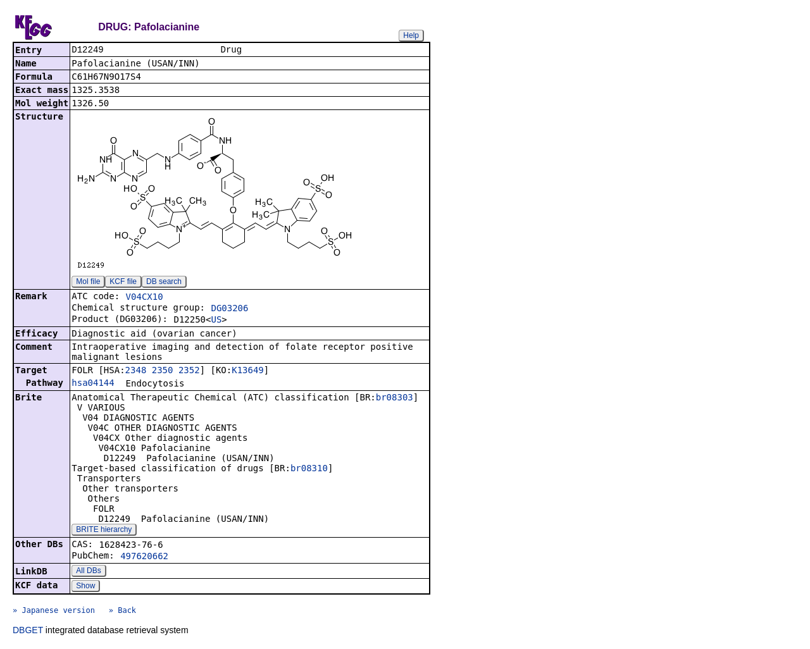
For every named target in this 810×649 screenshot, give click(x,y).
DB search (164, 282)
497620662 (144, 557)
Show (85, 587)
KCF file (123, 282)
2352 (189, 371)
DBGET (28, 631)
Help (411, 35)
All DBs (88, 571)
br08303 (394, 398)
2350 (162, 371)
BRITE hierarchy (104, 530)
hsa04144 (93, 384)
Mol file (88, 282)
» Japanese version (54, 611)
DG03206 (229, 309)
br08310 (309, 469)
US (216, 321)
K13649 (248, 371)
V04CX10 (144, 298)
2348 (136, 371)
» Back (122, 611)
